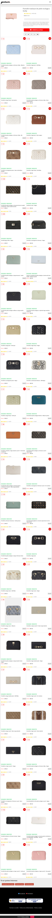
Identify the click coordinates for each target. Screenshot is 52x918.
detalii (24, 68)
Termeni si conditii (14, 908)
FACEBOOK (21, 893)
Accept (32, 917)
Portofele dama (29, 884)
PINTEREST (29, 893)
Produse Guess (19, 884)
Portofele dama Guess (8, 884)
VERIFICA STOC (36, 30)
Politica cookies (38, 908)
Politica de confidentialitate (26, 908)
